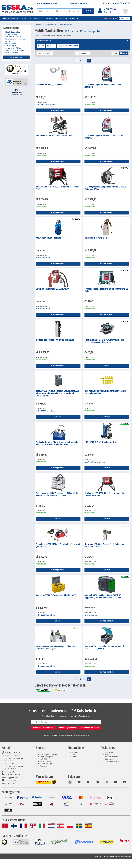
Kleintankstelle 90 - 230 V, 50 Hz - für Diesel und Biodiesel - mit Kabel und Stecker (105, 494)
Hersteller (51, 46)
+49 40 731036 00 (11, 753)
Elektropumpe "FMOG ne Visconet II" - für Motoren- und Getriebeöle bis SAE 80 (104, 545)
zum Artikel (107, 365)
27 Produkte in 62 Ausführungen (82, 31)
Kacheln (123, 53)
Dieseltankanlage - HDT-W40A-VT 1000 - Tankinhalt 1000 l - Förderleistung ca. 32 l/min (57, 647)
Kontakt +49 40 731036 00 (116, 3)
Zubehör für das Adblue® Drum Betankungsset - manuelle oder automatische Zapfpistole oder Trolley (57, 443)
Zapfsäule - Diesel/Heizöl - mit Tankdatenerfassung (55, 340)
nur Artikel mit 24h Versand (70, 46)
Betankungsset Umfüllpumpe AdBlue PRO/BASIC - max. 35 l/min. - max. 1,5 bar (105, 188)
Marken (24, 18)
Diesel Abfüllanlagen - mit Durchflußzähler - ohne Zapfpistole (102, 86)
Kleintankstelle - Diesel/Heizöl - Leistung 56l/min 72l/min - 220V (57, 188)
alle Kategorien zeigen (16, 57)
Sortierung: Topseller (45, 53)
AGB (106, 754)
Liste (115, 53)
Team (74, 754)
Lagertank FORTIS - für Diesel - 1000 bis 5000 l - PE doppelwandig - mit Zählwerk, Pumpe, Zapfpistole (102, 596)
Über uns (75, 752)
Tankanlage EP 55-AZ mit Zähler (96, 238)
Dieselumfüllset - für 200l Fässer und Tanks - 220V (54, 135)
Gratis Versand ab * (47, 3)
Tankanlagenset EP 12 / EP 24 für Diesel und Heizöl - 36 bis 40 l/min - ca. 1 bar (58, 545)
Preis (41, 46)
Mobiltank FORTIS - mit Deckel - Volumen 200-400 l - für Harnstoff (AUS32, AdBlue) (104, 647)
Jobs (74, 757)
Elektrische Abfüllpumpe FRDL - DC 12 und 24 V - (53, 289)
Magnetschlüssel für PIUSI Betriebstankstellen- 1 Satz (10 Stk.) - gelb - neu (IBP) (105, 392)
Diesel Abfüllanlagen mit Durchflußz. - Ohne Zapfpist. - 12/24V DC (104, 137)
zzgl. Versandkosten (45, 104)
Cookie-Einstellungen (112, 761)
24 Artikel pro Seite (82, 53)
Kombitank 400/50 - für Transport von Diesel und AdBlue (56, 595)
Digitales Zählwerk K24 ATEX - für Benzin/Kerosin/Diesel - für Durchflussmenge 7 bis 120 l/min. (105, 341)
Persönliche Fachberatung (80, 3)
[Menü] (26, 65)
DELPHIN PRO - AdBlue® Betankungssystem (100, 442)
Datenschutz (109, 759)
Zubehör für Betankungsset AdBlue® (49, 84)
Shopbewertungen (46, 764)
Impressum (109, 752)
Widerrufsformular (111, 757)
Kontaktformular (8, 783)
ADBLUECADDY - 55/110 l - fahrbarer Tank (50, 238)
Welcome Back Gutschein (49, 754)
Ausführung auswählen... (58, 110)
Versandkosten (45, 761)
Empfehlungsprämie (47, 757)
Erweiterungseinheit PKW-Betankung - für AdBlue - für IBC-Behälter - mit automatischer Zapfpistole (57, 494)
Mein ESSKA (44, 759)
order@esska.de (9, 780)
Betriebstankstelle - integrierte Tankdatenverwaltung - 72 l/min (106, 290)
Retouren (43, 766)
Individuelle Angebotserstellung (56, 18)
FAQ (41, 752)
